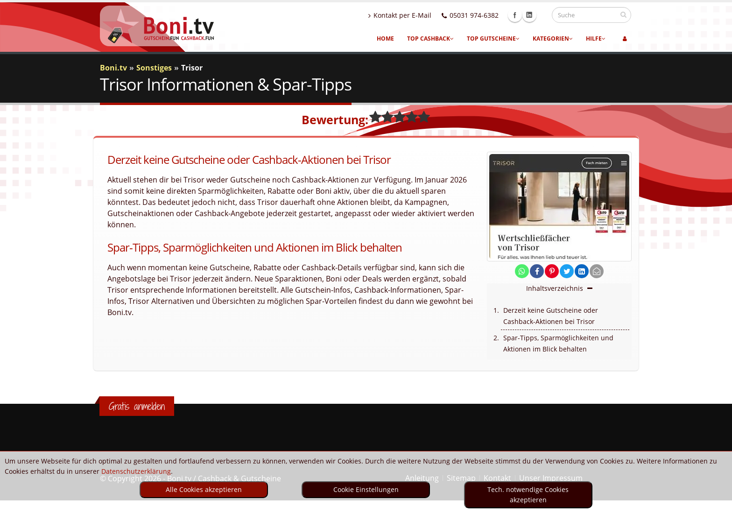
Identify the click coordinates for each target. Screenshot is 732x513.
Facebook (524, 15)
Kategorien (553, 38)
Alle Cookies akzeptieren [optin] (204, 489)
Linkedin (538, 15)
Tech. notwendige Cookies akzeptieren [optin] (528, 494)
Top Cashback (430, 38)
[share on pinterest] (551, 271)
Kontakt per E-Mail (408, 15)
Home (385, 38)
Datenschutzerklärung (136, 471)
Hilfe (595, 38)
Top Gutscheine (493, 38)
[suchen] (623, 14)
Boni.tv (113, 68)
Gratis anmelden (137, 406)
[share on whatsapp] (521, 271)
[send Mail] (596, 271)
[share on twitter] (566, 271)
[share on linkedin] (581, 271)
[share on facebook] (536, 271)
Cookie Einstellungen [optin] (366, 489)
